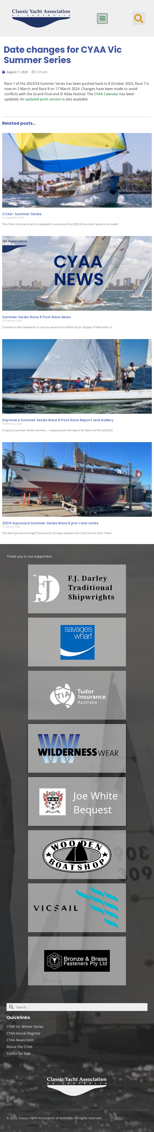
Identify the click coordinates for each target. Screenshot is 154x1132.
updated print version (43, 99)
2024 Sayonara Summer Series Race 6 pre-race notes (50, 523)
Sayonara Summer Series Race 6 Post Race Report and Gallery (58, 420)
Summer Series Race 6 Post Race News (36, 317)
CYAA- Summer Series (22, 214)
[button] (102, 18)
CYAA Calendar (106, 94)
